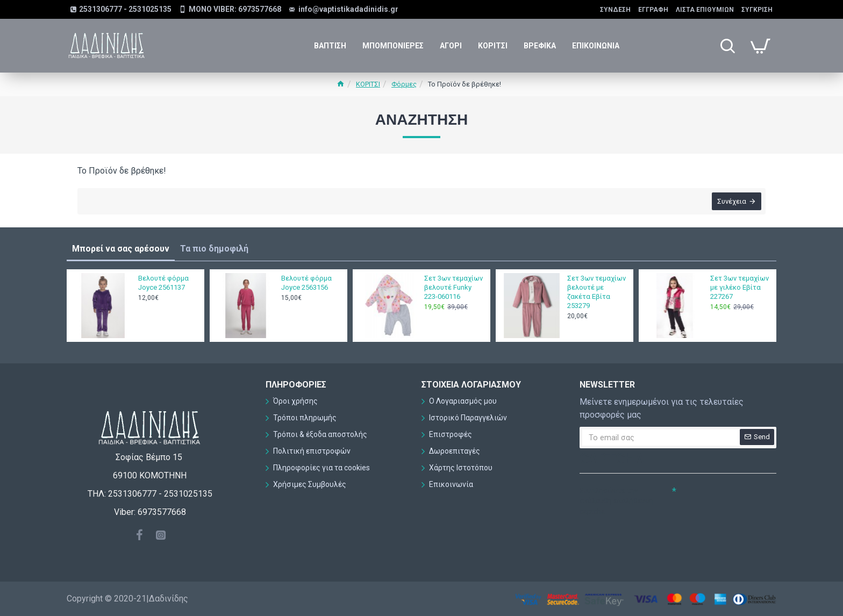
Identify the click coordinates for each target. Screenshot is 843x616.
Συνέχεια (730, 202)
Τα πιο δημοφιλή (214, 248)
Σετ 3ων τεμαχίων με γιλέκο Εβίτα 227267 (739, 287)
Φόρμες (404, 84)
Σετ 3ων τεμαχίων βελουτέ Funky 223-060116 (453, 287)
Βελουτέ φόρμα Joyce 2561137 (163, 282)
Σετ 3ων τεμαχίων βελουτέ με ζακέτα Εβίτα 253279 (596, 292)
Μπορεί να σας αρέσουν (120, 248)
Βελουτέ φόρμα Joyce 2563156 (306, 282)
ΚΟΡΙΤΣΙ (368, 84)
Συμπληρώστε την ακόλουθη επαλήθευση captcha (616, 500)
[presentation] (655, 538)
